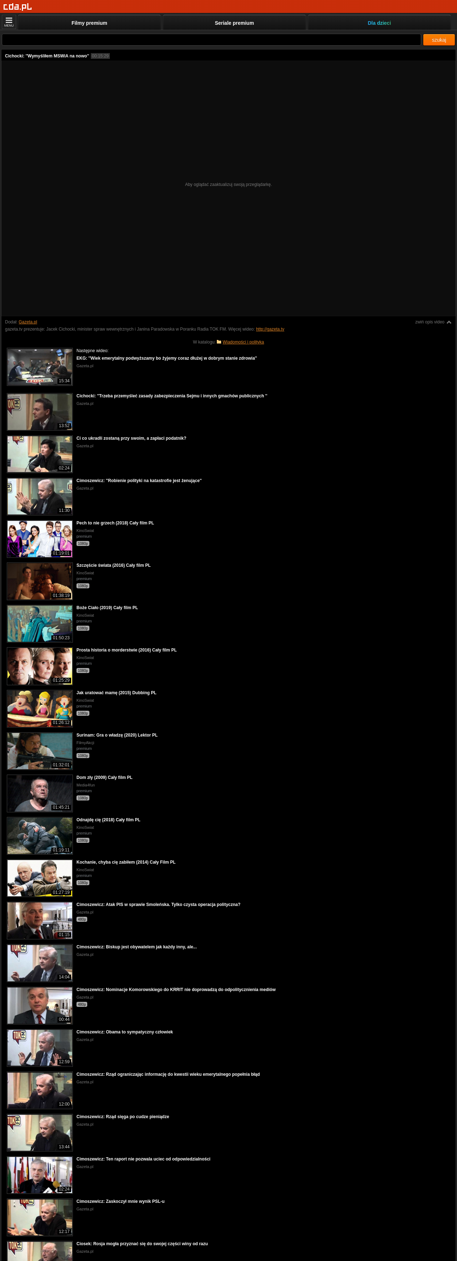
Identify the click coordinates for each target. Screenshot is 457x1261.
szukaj (439, 40)
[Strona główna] (18, 7)
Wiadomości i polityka (243, 342)
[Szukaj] (211, 40)
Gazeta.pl (28, 321)
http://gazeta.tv (270, 329)
